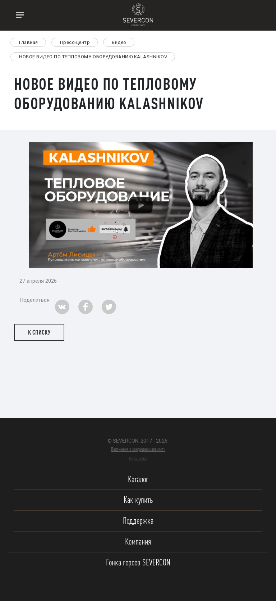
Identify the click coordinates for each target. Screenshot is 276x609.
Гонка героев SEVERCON (138, 562)
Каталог (138, 479)
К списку (39, 332)
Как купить (138, 500)
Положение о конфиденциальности (138, 449)
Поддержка (138, 520)
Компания (138, 541)
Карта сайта (138, 458)
